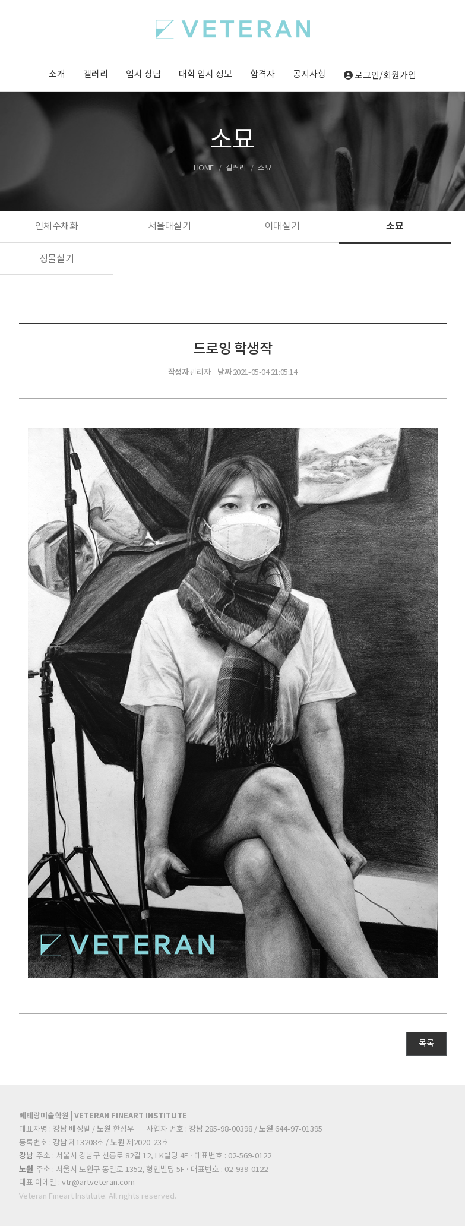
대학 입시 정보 (205, 74)
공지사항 (309, 74)
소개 (57, 74)
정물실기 (56, 259)
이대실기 (282, 226)
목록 (426, 1043)
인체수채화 (56, 226)
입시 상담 (143, 74)
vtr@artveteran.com (98, 1182)
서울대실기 (169, 226)
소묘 (394, 226)
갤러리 (95, 74)
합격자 (262, 74)
